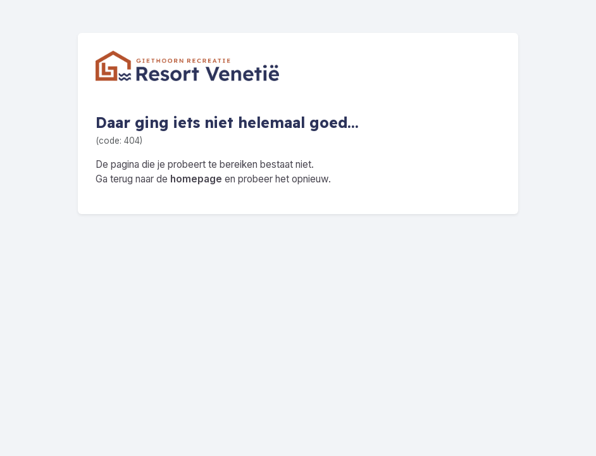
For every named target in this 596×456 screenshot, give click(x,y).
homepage (196, 179)
